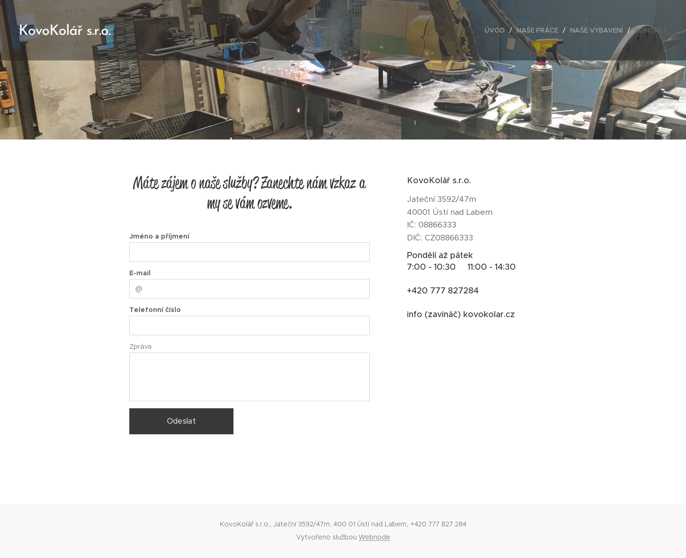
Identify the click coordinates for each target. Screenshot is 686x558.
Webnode (374, 537)
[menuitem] (497, 30)
